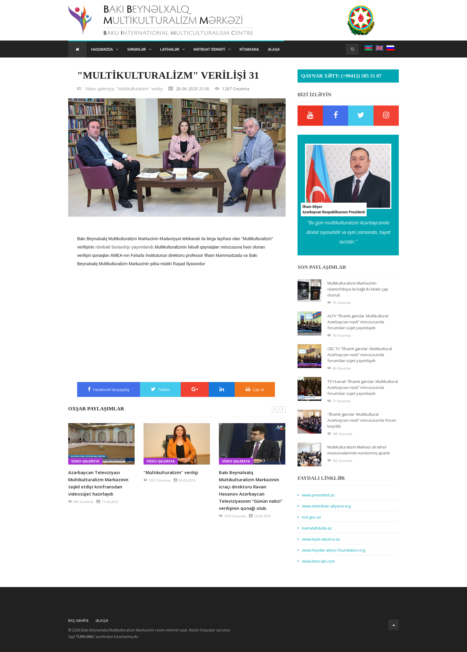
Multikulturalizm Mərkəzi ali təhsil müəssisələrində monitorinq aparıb (358, 450)
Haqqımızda (104, 49)
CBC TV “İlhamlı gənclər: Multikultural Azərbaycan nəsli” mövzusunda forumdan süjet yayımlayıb (359, 354)
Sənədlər (139, 49)
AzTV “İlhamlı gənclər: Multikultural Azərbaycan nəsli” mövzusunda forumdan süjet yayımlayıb (357, 321)
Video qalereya (85, 461)
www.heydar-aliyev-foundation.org (333, 550)
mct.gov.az (311, 517)
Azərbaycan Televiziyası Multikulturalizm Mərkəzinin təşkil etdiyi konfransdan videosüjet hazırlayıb (98, 483)
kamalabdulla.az (317, 528)
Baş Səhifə (78, 620)
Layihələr (172, 49)
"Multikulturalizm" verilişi (139, 88)
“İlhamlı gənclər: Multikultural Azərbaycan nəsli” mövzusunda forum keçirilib (361, 420)
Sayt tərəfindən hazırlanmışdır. (103, 637)
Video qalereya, (100, 88)
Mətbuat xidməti (212, 49)
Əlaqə (273, 49)
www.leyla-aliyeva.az (321, 539)
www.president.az (318, 495)
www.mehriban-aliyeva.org (326, 506)
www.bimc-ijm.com (318, 561)
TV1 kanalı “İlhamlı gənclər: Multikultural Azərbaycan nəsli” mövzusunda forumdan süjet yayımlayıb (362, 387)
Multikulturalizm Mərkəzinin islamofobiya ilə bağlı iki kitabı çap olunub (357, 289)
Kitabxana (249, 49)
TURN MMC (85, 636)
